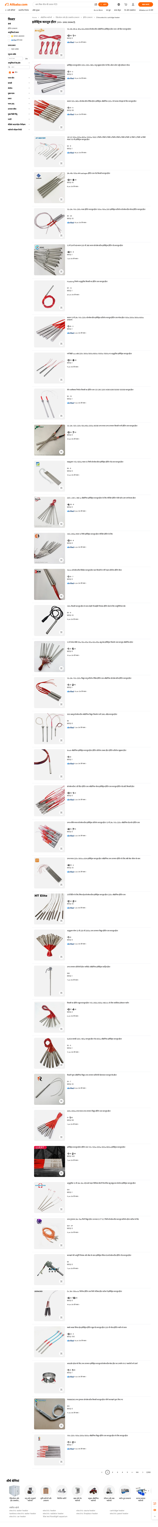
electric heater (49, 1510)
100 (137, 1472)
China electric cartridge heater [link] (108, 17)
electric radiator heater (53, 1513)
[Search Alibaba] (63, 4)
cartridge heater (117, 1510)
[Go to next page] (143, 1472)
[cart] (126, 5)
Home (34, 17)
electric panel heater (119, 1513)
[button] (95, 4)
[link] (155, 1503)
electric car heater (17, 1516)
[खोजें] (103, 4)
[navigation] (18, 746)
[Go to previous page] (102, 1472)
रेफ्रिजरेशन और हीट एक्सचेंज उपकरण (67, 17)
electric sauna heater (85, 1510)
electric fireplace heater (87, 1513)
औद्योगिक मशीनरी (46, 17)
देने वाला (84, 42)
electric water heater (18, 1510)
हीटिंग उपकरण (87, 17)
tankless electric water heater (22, 1513)
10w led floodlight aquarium (55, 1516)
